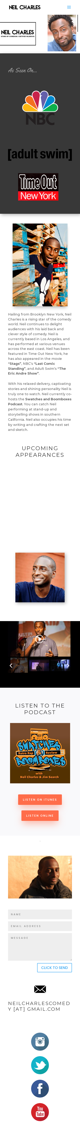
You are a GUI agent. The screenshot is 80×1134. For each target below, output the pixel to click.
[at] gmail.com (36, 1009)
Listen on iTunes (40, 799)
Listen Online (40, 815)
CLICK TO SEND (54, 967)
